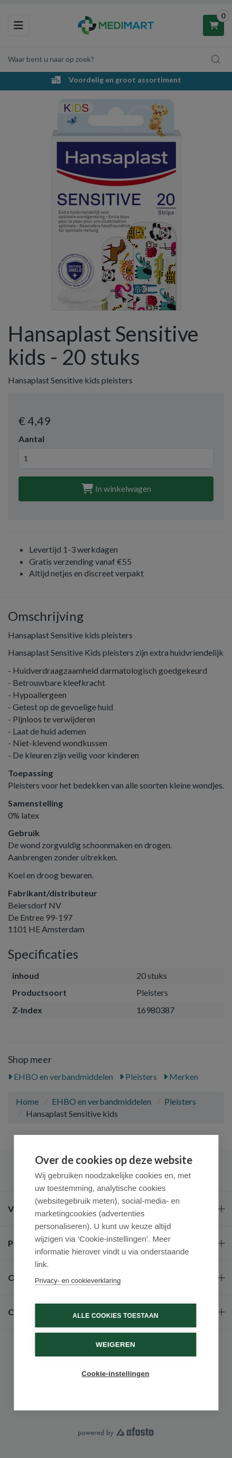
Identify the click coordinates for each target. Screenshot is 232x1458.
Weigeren (115, 1345)
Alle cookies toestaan (115, 1315)
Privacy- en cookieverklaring (78, 1281)
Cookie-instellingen (115, 1374)
